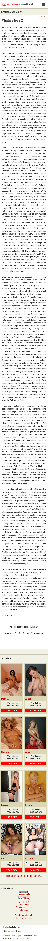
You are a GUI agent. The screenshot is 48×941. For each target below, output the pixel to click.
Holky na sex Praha (24, 918)
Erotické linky (24, 902)
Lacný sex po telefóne (20, 938)
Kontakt (21, 931)
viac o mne (11, 710)
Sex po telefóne (9, 936)
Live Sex (24, 913)
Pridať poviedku (9, 931)
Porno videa (24, 905)
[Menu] (43, 4)
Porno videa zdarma (24, 907)
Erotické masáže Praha (24, 915)
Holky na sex (24, 910)
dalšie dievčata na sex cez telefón (23, 875)
